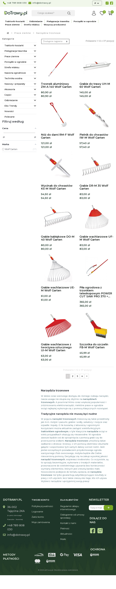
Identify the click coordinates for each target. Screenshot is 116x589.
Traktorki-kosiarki (15, 21)
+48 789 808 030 (17, 3)
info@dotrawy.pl (41, 3)
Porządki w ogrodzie (85, 21)
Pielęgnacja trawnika (58, 21)
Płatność (64, 528)
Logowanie (37, 511)
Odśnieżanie (35, 21)
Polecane (9, 116)
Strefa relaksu (31, 24)
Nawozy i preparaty (14, 84)
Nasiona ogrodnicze (15, 73)
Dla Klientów (69, 499)
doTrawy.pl (48, 570)
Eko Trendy (10, 105)
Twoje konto (40, 499)
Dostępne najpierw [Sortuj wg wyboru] (52, 41)
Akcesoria (9, 89)
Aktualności (66, 534)
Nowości (9, 111)
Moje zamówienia (41, 522)
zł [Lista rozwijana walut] (95, 3)
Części (7, 95)
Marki (63, 539)
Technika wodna (13, 78)
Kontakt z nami (68, 523)
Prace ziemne (12, 24)
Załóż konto (38, 517)
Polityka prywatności (42, 506)
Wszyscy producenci (55, 24)
